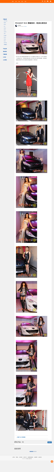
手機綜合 (5, 44)
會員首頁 (40, 457)
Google (5, 35)
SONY (5, 24)
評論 (52, 461)
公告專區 (5, 60)
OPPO (5, 28)
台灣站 (13, 457)
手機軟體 (5, 54)
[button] (42, 1)
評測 (16, 1)
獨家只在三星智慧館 (21, 437)
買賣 (25, 1)
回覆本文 (49, 442)
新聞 (13, 1)
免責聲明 (35, 457)
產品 (22, 1)
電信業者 (5, 51)
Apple (5, 22)
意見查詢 (20, 457)
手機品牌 (5, 19)
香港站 (17, 457)
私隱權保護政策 (30, 457)
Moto (5, 40)
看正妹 (25, 26)
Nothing (5, 42)
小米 (4, 33)
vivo (4, 26)
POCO (5, 37)
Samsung (5, 20)
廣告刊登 (25, 457)
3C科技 (4, 57)
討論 (19, 1)
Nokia (5, 39)
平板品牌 (5, 48)
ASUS (5, 29)
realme (5, 31)
